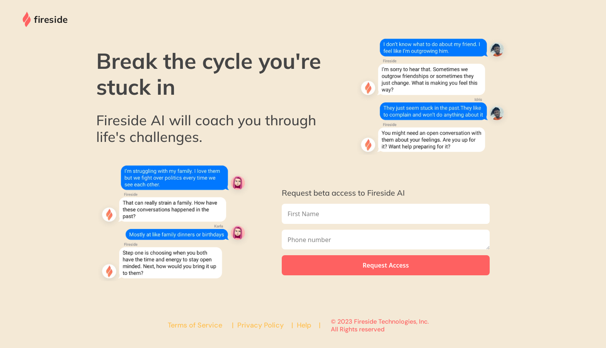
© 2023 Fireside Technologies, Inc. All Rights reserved (380, 325)
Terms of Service (195, 325)
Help (304, 325)
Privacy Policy (260, 325)
